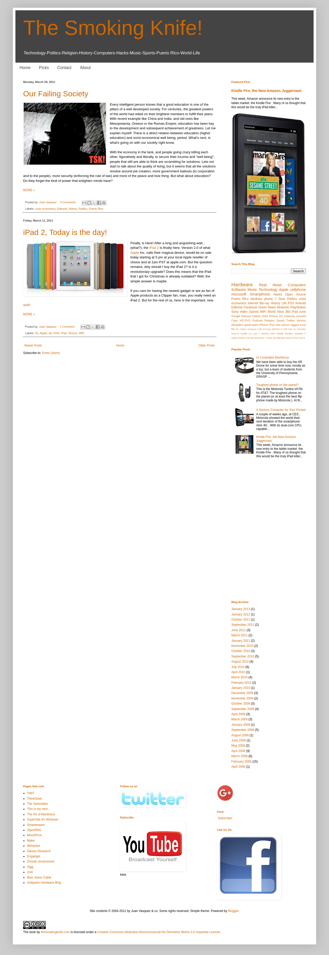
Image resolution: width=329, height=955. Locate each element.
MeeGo (265, 333)
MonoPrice (34, 835)
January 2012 (240, 614)
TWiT (30, 793)
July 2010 (237, 667)
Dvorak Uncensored (40, 861)
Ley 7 (256, 333)
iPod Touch (299, 337)
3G (37, 333)
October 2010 (240, 651)
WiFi (82, 333)
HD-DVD (245, 320)
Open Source (295, 294)
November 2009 (242, 698)
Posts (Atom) (51, 353)
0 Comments (68, 202)
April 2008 (238, 751)
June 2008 (238, 740)
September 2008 (242, 730)
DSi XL (292, 329)
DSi (285, 329)
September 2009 (242, 709)
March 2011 (239, 635)
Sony (234, 312)
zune (302, 312)
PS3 (291, 303)
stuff (26, 305)
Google (235, 316)
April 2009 (238, 714)
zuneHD (301, 316)
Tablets (256, 316)
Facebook (250, 307)
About (85, 67)
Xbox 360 (283, 312)
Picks (44, 67)
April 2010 (238, 672)
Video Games (249, 312)
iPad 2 (154, 248)
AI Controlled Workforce (272, 357)
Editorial (62, 208)
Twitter (291, 320)
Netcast (246, 316)
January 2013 (240, 609)
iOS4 (56, 333)
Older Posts (206, 345)
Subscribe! (224, 818)
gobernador (251, 324)
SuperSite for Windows (42, 819)
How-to (235, 333)
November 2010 (242, 646)
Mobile (280, 333)
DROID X (277, 329)
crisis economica (45, 208)
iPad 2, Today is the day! (65, 232)
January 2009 (240, 724)
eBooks (281, 337)
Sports (281, 320)
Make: (31, 840)
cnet (30, 872)
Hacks (277, 294)
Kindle (243, 333)
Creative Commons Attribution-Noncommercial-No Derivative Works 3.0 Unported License (158, 932)
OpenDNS (34, 830)
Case (234, 320)
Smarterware (36, 825)
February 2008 (241, 761)
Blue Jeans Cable (39, 877)
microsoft (238, 294)
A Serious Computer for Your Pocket (281, 410)
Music (252, 290)
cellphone (298, 290)
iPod (272, 324)
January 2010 (240, 688)
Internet (253, 303)
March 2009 (239, 719)
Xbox (270, 337)
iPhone (263, 324)
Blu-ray (264, 303)
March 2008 (239, 756)
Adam (243, 329)
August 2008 (240, 735)
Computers (297, 285)
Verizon (72, 333)
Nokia (234, 337)
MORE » (29, 190)
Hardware (242, 284)
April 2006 (238, 766)
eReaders (237, 324)
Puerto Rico (96, 208)
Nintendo (283, 307)
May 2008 (238, 745)
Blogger (233, 911)
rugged (294, 324)
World (272, 312)
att (50, 333)
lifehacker (33, 846)
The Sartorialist (37, 804)
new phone (282, 324)
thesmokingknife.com (55, 932)
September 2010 (242, 656)
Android (300, 303)
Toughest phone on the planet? (277, 385)
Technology (268, 290)
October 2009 (240, 703)
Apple (134, 253)
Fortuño (301, 329)
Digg (30, 867)
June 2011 (238, 630)
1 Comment (67, 326)
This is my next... (38, 809)
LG (250, 333)
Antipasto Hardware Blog (44, 882)
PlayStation (298, 307)
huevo (289, 337)
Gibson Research (39, 851)
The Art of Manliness (41, 814)
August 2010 (240, 661)
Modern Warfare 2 (295, 333)
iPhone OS (276, 316)
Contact (64, 67)
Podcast (257, 320)
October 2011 (240, 619)
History (73, 208)
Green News (267, 307)
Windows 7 (260, 337)
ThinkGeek (34, 798)
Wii (251, 337)
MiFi (272, 333)
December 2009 (242, 693)
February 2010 (241, 682)
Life (284, 303)
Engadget (33, 856)
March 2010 (239, 677)
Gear (281, 299)
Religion (269, 320)
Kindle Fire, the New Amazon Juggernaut (266, 91)
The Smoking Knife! (113, 27)
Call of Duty (264, 329)
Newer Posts (33, 345)
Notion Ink (243, 337)
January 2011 (240, 641)
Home (25, 67)
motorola (289, 316)
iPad (64, 333)
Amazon (251, 329)
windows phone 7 (263, 299)
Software (238, 290)
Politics (82, 208)
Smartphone (260, 294)
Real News (270, 285)
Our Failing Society (55, 93)
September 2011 (242, 625)
